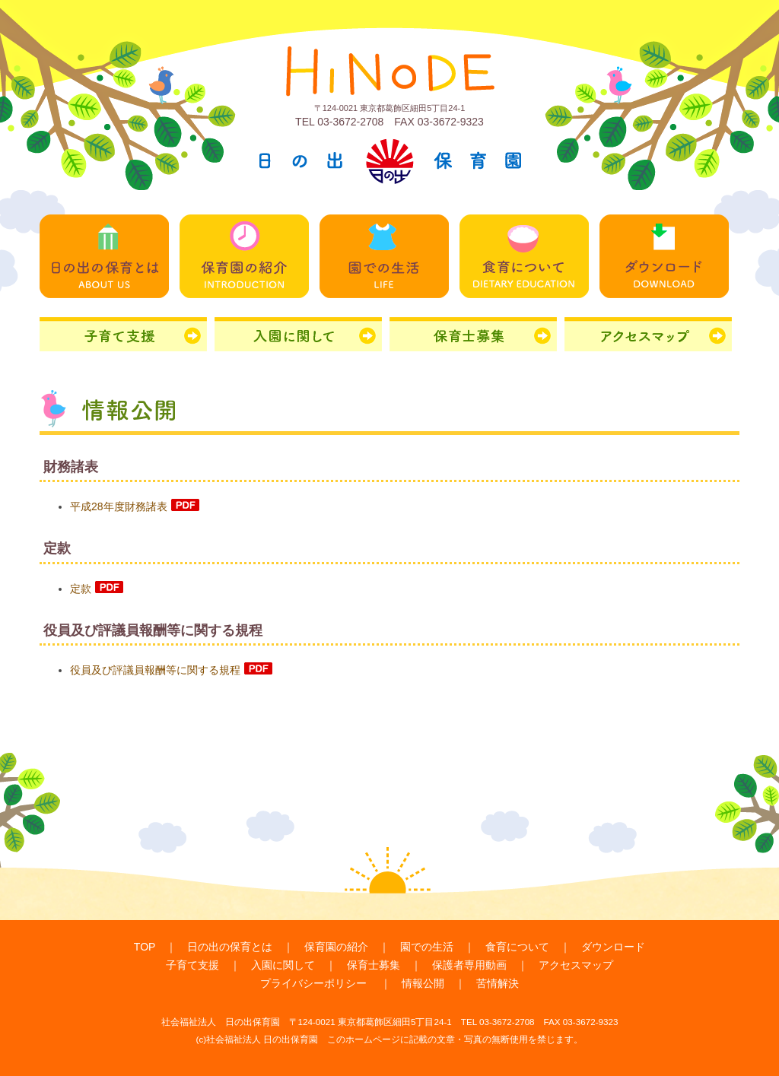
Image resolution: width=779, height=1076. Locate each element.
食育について (517, 947)
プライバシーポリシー (313, 983)
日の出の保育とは (229, 947)
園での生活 (426, 947)
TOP (144, 947)
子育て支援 (192, 965)
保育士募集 (373, 965)
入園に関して (283, 965)
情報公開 (423, 983)
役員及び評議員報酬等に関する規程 (171, 670)
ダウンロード (613, 947)
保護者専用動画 (469, 965)
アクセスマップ (576, 965)
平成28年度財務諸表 (134, 506)
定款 (96, 588)
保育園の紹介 (336, 947)
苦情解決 (497, 983)
